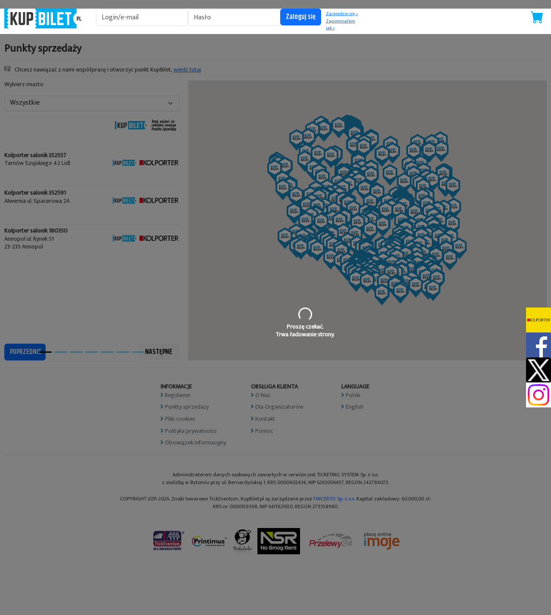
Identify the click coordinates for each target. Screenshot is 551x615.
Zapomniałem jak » (340, 24)
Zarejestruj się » (342, 14)
